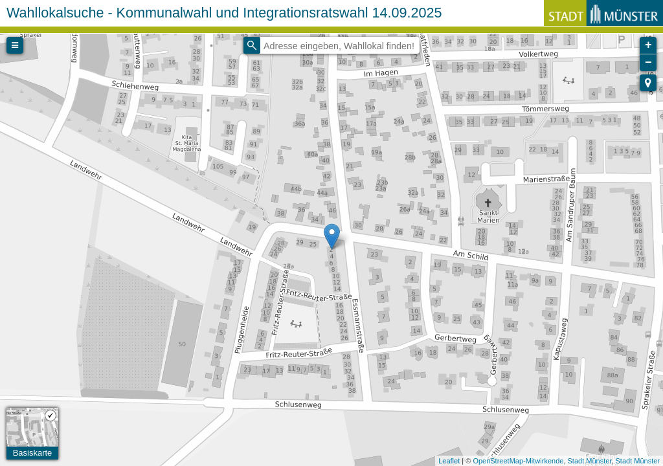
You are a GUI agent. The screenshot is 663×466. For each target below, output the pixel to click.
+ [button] (648, 45)
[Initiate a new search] (251, 45)
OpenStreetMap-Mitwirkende (518, 461)
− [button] (648, 63)
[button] (648, 82)
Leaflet (449, 461)
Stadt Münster (590, 461)
